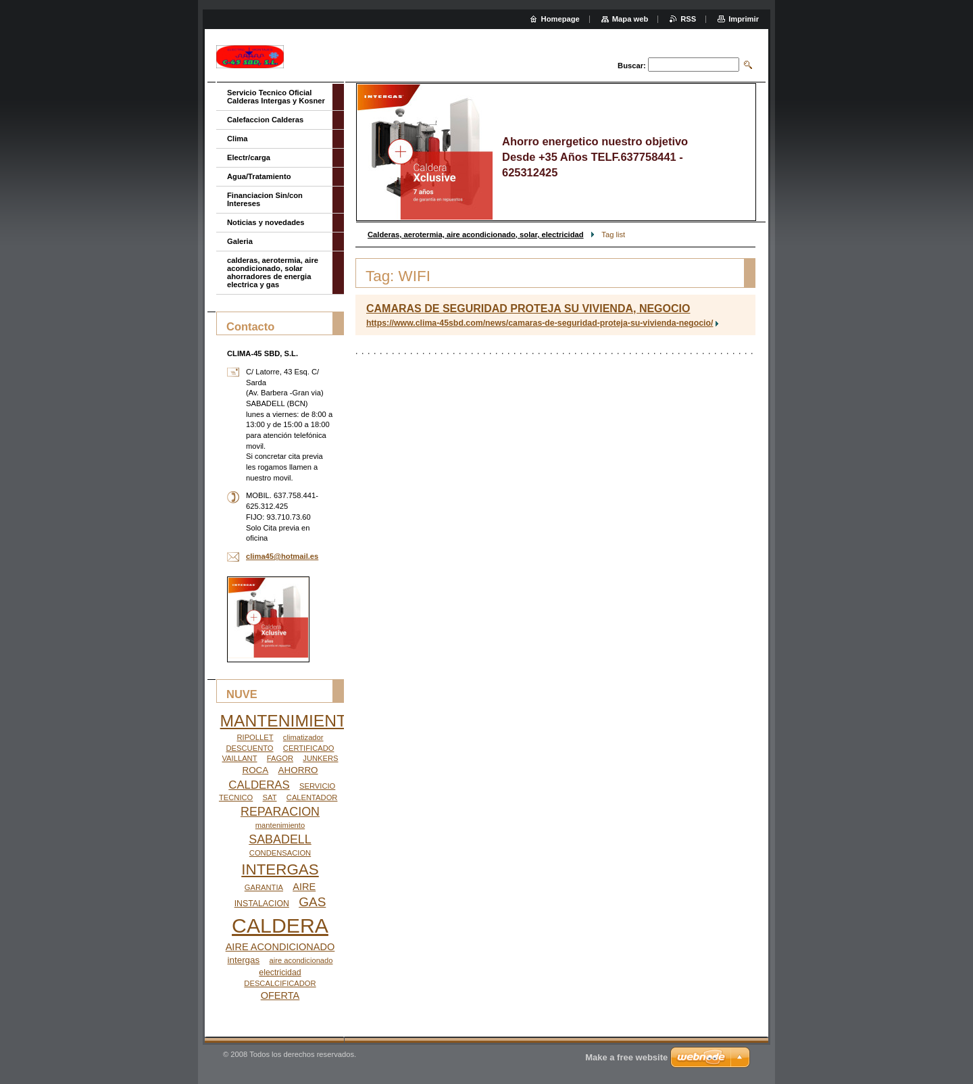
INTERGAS (279, 869)
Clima (237, 138)
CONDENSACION (280, 853)
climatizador (303, 737)
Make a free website (626, 1057)
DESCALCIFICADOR (280, 983)
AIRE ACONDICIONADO (280, 946)
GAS (312, 902)
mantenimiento (280, 825)
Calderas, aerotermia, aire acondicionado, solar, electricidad (476, 234)
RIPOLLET (254, 737)
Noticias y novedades (265, 222)
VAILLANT (239, 758)
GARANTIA (264, 887)
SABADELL (280, 839)
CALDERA (280, 925)
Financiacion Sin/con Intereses (265, 199)
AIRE (304, 886)
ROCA (255, 770)
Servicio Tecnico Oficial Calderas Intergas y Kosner (276, 97)
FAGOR (280, 758)
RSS (688, 19)
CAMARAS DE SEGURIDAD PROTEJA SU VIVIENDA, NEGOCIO (528, 308)
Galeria (240, 241)
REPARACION (280, 811)
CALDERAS (258, 785)
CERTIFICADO (308, 748)
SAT (270, 797)
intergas (243, 960)
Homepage (560, 19)
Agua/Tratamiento (259, 176)
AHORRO (298, 770)
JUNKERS (320, 758)
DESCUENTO (250, 748)
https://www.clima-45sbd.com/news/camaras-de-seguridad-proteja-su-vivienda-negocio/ (539, 323)
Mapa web (630, 19)
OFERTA (280, 995)
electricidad (280, 972)
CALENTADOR (312, 797)
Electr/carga (248, 157)
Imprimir (743, 19)
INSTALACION (261, 903)
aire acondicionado (301, 960)
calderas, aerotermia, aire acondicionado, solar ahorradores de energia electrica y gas (272, 272)
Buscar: (632, 65)
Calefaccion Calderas (265, 120)
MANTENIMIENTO (289, 721)
